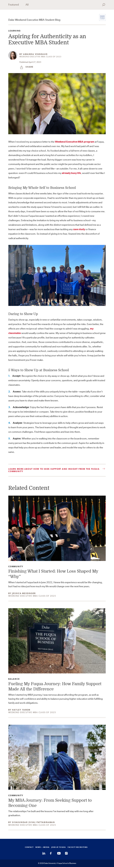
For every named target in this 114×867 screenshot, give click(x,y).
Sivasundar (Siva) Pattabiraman (33, 822)
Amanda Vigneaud (35, 54)
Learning (14, 31)
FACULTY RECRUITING (78, 847)
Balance (14, 679)
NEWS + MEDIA (42, 847)
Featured (13, 4)
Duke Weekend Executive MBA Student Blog (34, 19)
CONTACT (29, 847)
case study (79, 229)
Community (15, 566)
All (27, 4)
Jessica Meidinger (24, 593)
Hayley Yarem (21, 710)
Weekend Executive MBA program (74, 141)
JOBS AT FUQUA (58, 847)
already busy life (71, 173)
